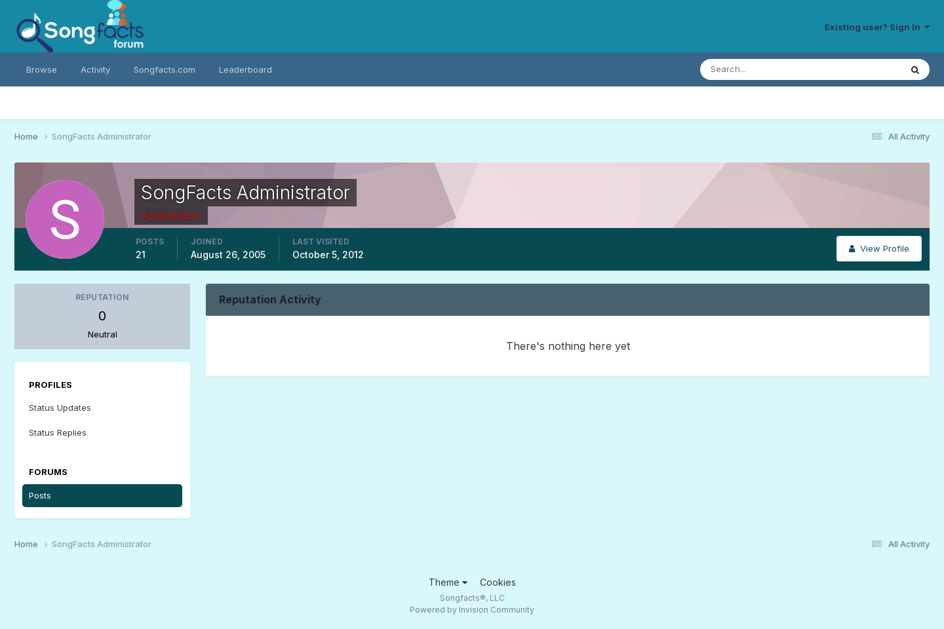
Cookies (498, 582)
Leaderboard (245, 69)
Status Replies (58, 432)
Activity (95, 69)
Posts (40, 495)
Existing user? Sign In (877, 27)
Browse (41, 69)
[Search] (758, 69)
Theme (448, 582)
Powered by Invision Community (472, 610)
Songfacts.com (164, 69)
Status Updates (60, 407)
